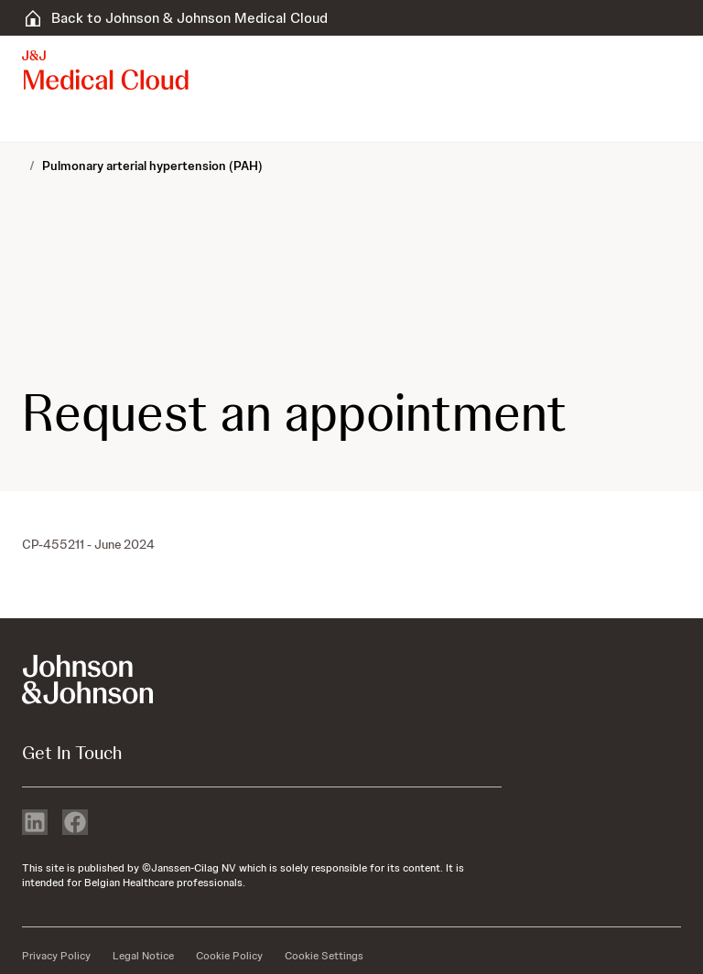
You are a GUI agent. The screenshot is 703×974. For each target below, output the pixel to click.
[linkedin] (35, 824)
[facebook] (75, 824)
